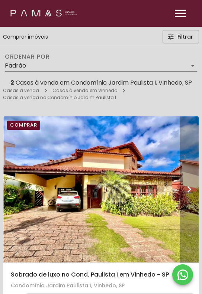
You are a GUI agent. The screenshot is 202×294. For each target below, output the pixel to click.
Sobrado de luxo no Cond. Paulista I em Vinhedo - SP (90, 274)
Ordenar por (27, 57)
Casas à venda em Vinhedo (84, 90)
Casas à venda (21, 90)
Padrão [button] (15, 65)
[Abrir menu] (180, 13)
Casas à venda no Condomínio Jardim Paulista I (59, 97)
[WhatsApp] (182, 274)
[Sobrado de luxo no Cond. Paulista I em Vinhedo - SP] (101, 189)
